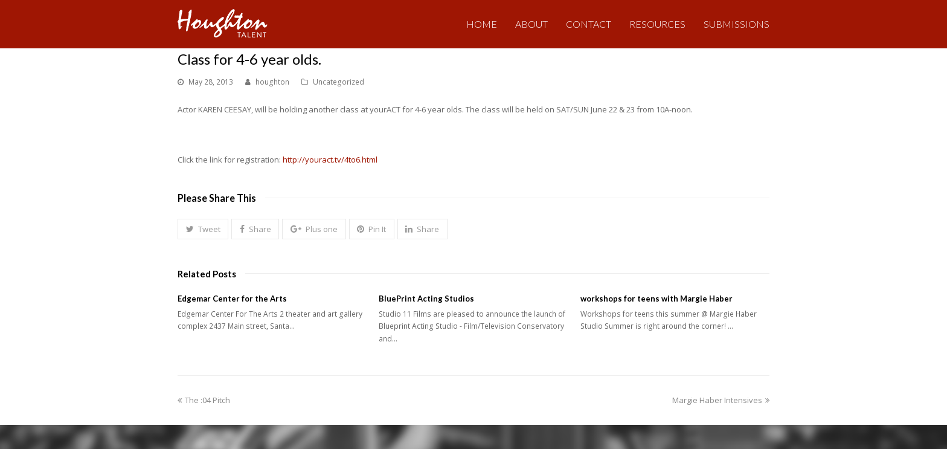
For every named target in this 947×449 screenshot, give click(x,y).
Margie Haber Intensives (720, 400)
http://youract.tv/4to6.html (330, 159)
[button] (203, 229)
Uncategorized (338, 82)
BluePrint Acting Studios (426, 298)
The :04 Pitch (204, 400)
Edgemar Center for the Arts (232, 298)
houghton (272, 82)
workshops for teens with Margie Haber (656, 298)
